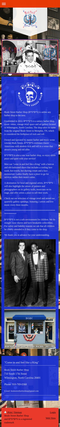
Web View (51, 418)
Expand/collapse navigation (30, 4)
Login (53, 412)
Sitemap (18, 412)
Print (8, 412)
